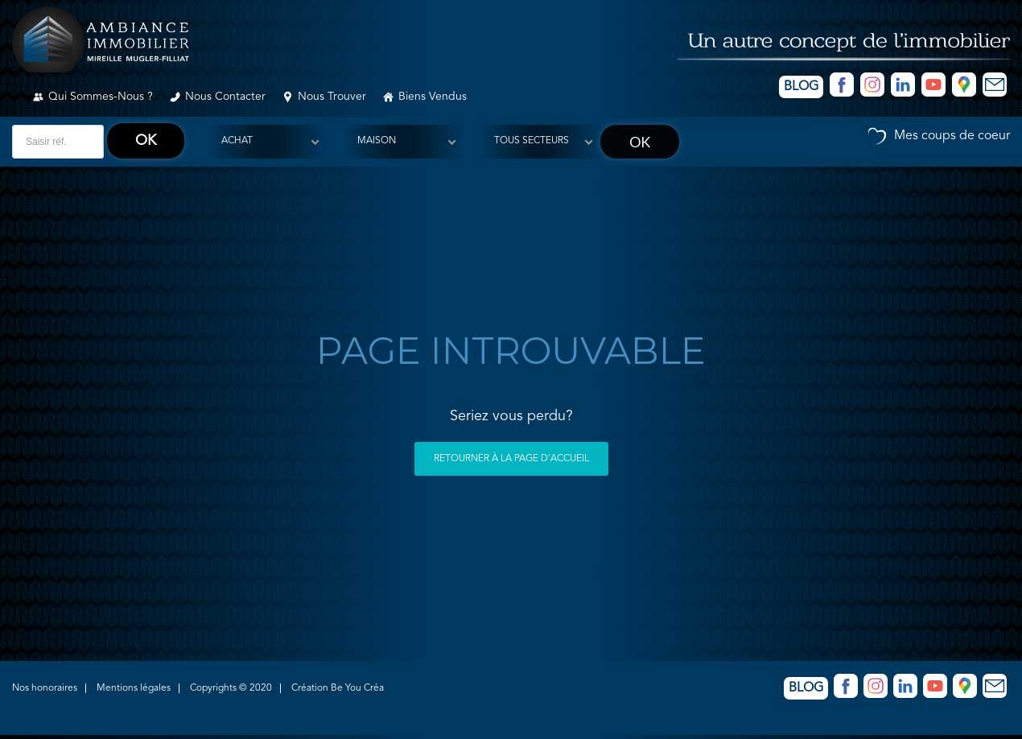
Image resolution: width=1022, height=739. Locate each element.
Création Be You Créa (337, 688)
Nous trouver (332, 96)
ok (145, 141)
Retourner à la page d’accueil (511, 459)
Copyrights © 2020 (231, 688)
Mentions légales (134, 688)
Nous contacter (225, 96)
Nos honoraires (44, 688)
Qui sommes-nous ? (100, 96)
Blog (801, 87)
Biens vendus (432, 96)
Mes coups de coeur (952, 136)
